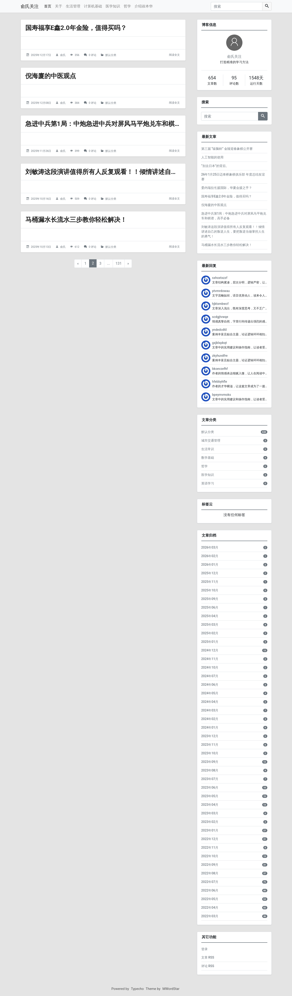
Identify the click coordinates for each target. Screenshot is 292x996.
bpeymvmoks (221, 394)
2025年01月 (209, 642)
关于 (58, 6)
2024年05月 (209, 693)
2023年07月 (209, 779)
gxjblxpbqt (219, 343)
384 (77, 102)
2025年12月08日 (41, 102)
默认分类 (110, 55)
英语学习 (207, 483)
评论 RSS (207, 966)
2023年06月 (209, 787)
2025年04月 (209, 616)
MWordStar (170, 989)
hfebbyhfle (219, 381)
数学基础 (207, 457)
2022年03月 (209, 916)
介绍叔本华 (144, 6)
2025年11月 (209, 582)
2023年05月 (209, 796)
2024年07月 (209, 676)
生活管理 (73, 6)
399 (77, 151)
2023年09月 (209, 762)
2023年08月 (209, 770)
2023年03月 (209, 813)
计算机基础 (93, 6)
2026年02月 (209, 556)
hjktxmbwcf (220, 304)
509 (77, 198)
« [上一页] (78, 263)
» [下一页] (128, 263)
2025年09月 (209, 599)
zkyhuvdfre (220, 355)
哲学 (127, 6)
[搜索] (236, 6)
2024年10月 (209, 667)
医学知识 (113, 6)
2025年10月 (209, 590)
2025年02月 (209, 633)
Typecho (137, 989)
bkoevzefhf (220, 369)
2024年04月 (209, 702)
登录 (204, 949)
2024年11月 (209, 659)
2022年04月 (209, 907)
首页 (47, 6)
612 (77, 246)
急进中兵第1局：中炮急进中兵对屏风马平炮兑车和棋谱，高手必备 (119, 123)
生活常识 (207, 449)
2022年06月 (209, 890)
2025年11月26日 (41, 151)
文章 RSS (207, 957)
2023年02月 (209, 822)
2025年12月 (209, 573)
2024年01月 (209, 727)
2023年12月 (209, 736)
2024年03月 (209, 710)
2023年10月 (209, 753)
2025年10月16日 (41, 198)
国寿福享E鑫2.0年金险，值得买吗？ (76, 28)
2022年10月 (209, 856)
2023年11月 (209, 744)
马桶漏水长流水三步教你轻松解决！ (76, 219)
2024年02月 (209, 719)
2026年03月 (209, 547)
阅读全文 (174, 54)
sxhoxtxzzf (220, 278)
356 (77, 55)
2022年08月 (209, 873)
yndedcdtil (219, 329)
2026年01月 (209, 564)
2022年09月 (209, 864)
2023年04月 (209, 804)
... (108, 263)
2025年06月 (209, 607)
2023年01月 (209, 830)
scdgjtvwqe (220, 317)
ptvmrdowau (221, 291)
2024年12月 (209, 650)
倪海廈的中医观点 (50, 76)
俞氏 (63, 55)
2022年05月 (209, 899)
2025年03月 (209, 624)
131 (119, 263)
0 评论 (93, 55)
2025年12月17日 (41, 55)
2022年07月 (209, 882)
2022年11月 (209, 847)
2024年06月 (209, 684)
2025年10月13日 (41, 246)
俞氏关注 (30, 6)
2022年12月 (209, 839)
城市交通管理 (210, 440)
